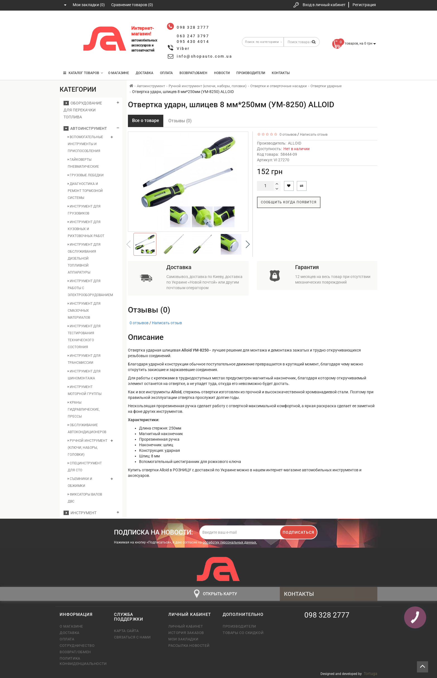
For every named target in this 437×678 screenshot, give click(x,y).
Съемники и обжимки (80, 482)
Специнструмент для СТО (85, 466)
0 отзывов (287, 134)
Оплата (166, 73)
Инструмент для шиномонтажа (84, 374)
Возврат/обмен (75, 652)
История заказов (186, 633)
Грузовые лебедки (86, 175)
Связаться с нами (132, 637)
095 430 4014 (69, 56)
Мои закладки (183, 639)
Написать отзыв (313, 134)
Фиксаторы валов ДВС (85, 497)
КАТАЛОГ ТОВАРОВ (83, 73)
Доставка (144, 73)
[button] (248, 244)
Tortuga (370, 673)
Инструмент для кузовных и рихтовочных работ (86, 229)
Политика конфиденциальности (83, 660)
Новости (222, 73)
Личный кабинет (185, 626)
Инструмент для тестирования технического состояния (84, 336)
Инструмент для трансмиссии (84, 359)
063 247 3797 (69, 39)
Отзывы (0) (180, 120)
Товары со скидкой (243, 633)
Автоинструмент (85, 128)
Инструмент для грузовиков (84, 209)
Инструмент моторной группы (84, 390)
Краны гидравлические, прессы (83, 409)
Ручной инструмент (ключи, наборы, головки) (87, 448)
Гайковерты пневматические (83, 163)
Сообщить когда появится (289, 202)
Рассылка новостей (188, 645)
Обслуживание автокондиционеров (87, 428)
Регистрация (364, 5)
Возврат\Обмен (193, 73)
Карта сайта (126, 631)
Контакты (281, 73)
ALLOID (294, 143)
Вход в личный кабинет (324, 5)
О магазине (118, 73)
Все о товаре (145, 120)
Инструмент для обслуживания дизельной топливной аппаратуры (84, 258)
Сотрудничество (77, 645)
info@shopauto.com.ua (204, 56)
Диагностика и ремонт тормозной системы (85, 191)
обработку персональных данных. (230, 542)
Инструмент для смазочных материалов (84, 311)
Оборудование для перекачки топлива (83, 110)
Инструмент (80, 513)
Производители (250, 73)
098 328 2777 (69, 23)
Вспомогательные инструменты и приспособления (85, 144)
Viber (183, 48)
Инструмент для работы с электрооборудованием (88, 288)
